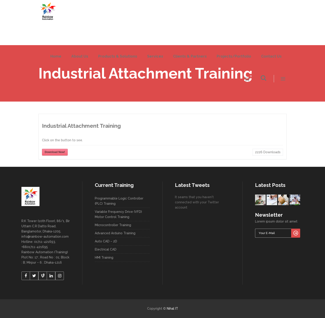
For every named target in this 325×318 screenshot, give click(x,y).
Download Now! (55, 152)
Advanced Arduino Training (115, 233)
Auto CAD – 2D (106, 241)
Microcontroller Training (113, 225)
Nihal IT (172, 308)
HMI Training (104, 257)
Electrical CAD (105, 249)
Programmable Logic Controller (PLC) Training (119, 201)
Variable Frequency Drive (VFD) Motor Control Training (118, 214)
